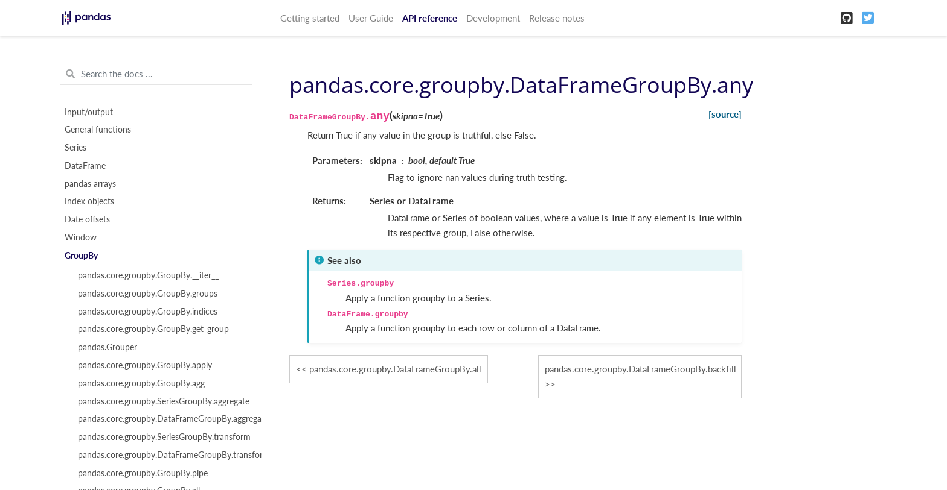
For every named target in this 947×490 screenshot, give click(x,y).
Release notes (557, 18)
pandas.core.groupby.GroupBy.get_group (153, 329)
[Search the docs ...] (156, 74)
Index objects (89, 201)
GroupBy (81, 255)
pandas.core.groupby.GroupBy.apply (145, 365)
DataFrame (85, 166)
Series (75, 147)
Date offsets (87, 219)
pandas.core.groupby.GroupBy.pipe (143, 473)
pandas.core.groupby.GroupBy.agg (141, 383)
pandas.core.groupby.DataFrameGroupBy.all (395, 368)
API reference (429, 18)
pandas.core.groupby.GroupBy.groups (147, 293)
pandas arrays (90, 184)
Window (81, 237)
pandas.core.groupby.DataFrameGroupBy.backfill (640, 368)
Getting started (309, 18)
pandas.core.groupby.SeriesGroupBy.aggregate (163, 401)
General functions (98, 129)
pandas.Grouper (107, 347)
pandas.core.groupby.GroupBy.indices (147, 311)
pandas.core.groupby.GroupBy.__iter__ (148, 275)
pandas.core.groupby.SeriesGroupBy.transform (163, 437)
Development (493, 18)
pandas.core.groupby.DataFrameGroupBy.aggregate (163, 419)
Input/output (89, 112)
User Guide (370, 18)
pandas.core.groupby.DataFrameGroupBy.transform (163, 455)
